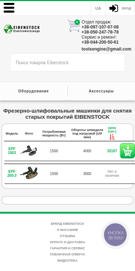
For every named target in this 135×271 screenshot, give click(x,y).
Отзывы (67, 236)
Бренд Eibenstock (67, 224)
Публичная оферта (67, 254)
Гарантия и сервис (67, 248)
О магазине (67, 230)
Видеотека (68, 260)
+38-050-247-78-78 (100, 32)
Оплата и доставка (67, 242)
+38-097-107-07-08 (100, 27)
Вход (126, 8)
